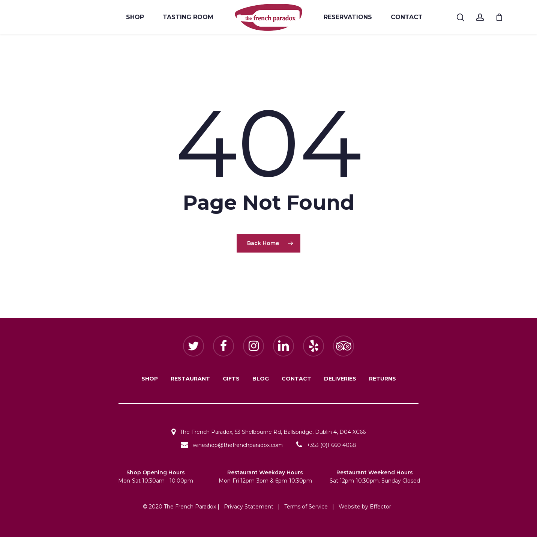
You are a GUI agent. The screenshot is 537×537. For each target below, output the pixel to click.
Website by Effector (365, 506)
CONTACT (296, 378)
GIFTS (231, 378)
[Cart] (499, 17)
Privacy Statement (248, 506)
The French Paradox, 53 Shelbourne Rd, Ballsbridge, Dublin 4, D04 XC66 (268, 432)
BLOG (260, 378)
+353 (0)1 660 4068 (326, 445)
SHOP (149, 378)
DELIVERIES (340, 378)
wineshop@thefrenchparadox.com (232, 445)
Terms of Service (306, 506)
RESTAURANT (190, 378)
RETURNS (382, 378)
